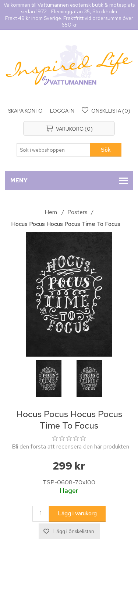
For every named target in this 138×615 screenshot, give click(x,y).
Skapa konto (25, 110)
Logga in (62, 110)
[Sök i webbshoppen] (53, 150)
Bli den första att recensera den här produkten (70, 446)
